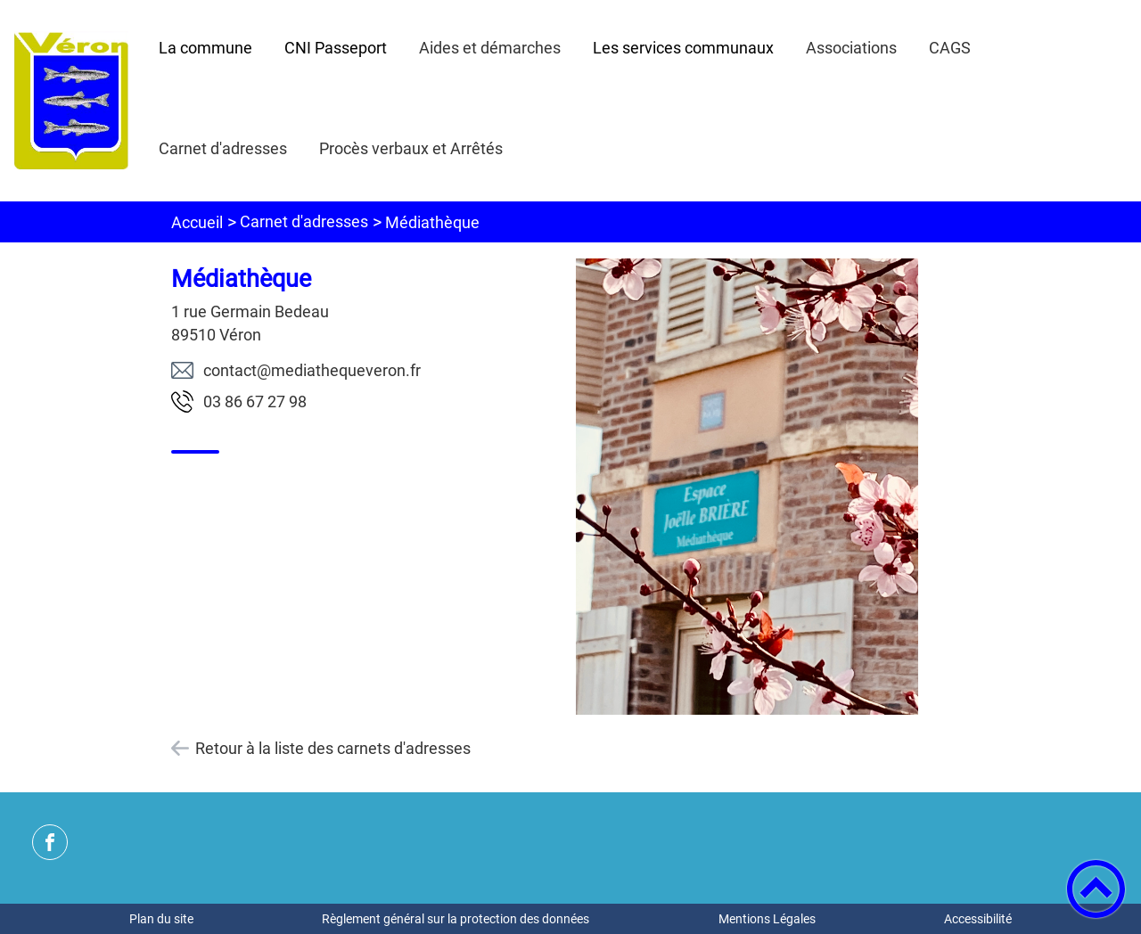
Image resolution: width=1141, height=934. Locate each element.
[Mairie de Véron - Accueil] (71, 100)
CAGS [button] (950, 47)
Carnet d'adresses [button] (223, 148)
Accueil (197, 222)
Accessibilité (978, 919)
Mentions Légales (767, 919)
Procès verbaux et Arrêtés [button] (411, 148)
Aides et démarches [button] (490, 47)
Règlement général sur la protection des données (455, 919)
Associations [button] (851, 47)
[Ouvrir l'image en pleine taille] (747, 487)
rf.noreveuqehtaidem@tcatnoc (312, 370)
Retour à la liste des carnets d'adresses (333, 748)
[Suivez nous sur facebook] (50, 842)
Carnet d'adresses (304, 221)
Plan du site (161, 919)
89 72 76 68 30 (255, 401)
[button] (1096, 889)
